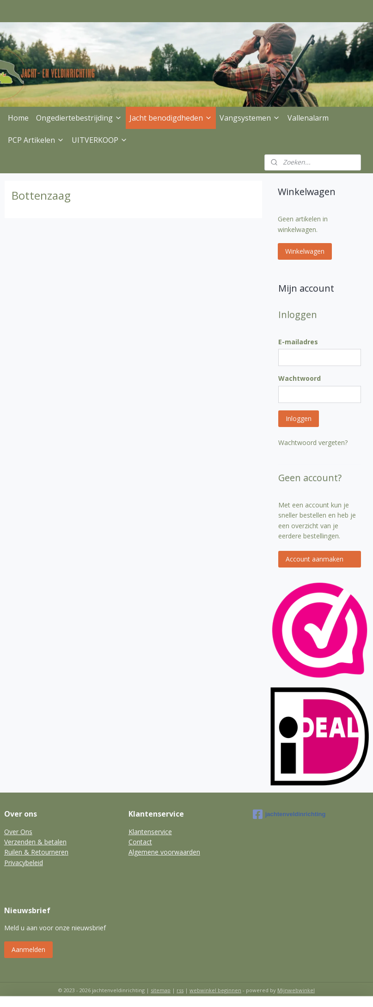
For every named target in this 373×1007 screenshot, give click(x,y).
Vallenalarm (308, 118)
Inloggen (299, 418)
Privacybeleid (23, 862)
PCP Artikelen (36, 140)
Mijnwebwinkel (296, 990)
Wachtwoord (299, 378)
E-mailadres (298, 341)
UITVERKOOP (100, 140)
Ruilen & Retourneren (36, 852)
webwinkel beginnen (215, 990)
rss (180, 990)
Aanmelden (28, 949)
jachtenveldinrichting (289, 814)
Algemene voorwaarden (164, 852)
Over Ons (18, 831)
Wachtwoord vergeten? (313, 442)
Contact (140, 841)
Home (18, 118)
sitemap (161, 990)
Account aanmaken (314, 559)
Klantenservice (150, 831)
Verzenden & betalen (35, 841)
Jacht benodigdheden (170, 118)
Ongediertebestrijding (79, 118)
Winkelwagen (304, 251)
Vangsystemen (250, 118)
